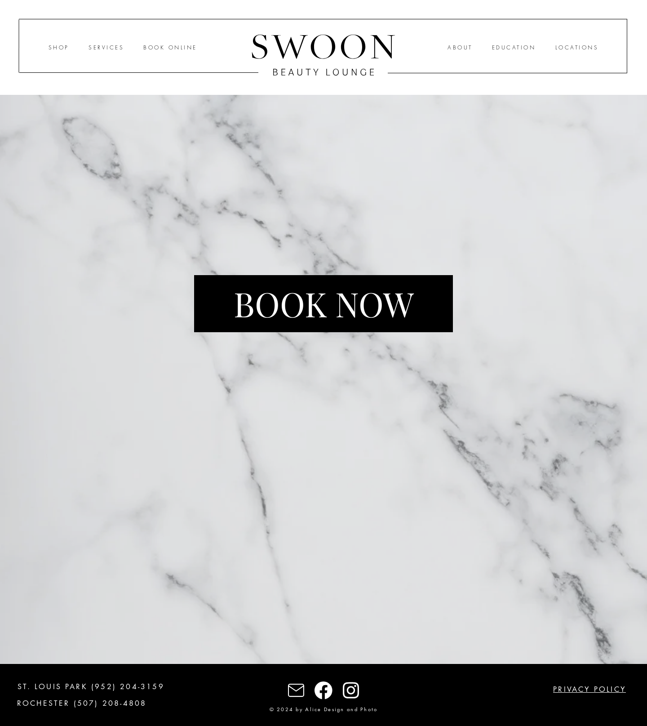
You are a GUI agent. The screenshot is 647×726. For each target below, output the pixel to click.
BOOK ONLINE (170, 47)
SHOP (59, 47)
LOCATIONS (576, 47)
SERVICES (106, 47)
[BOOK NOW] (323, 303)
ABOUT (460, 47)
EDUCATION (514, 47)
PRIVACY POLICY (589, 689)
